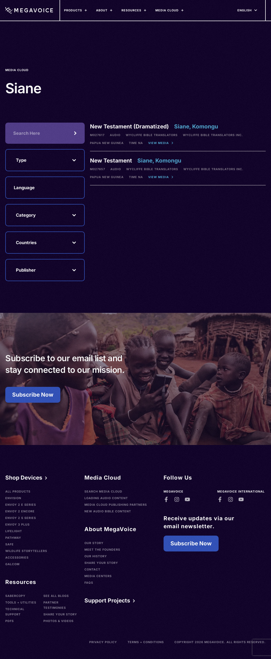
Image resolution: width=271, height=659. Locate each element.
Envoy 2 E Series (20, 505)
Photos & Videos (58, 621)
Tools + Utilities (20, 602)
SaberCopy (15, 596)
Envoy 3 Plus (17, 524)
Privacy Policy (103, 642)
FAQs (88, 582)
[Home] (29, 10)
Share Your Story (60, 614)
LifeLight (13, 531)
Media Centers (98, 576)
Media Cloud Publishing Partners (115, 505)
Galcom (12, 564)
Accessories (17, 557)
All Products (17, 491)
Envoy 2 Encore (20, 511)
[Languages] (244, 10)
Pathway (13, 538)
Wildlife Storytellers (26, 551)
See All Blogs (56, 596)
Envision (13, 498)
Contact (92, 569)
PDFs (9, 621)
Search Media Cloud (103, 491)
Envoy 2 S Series (20, 518)
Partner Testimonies (54, 605)
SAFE (9, 544)
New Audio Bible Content (107, 511)
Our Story (93, 543)
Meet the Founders (102, 549)
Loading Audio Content (106, 498)
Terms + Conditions (146, 642)
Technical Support (14, 611)
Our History (95, 556)
